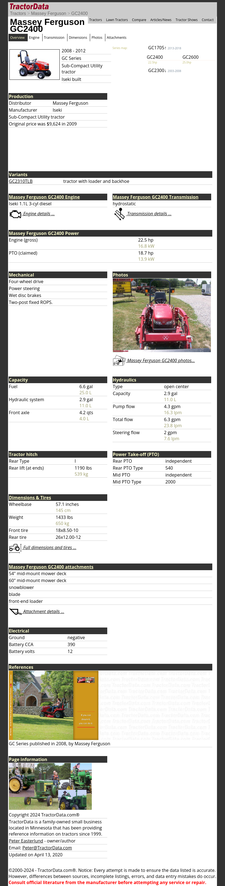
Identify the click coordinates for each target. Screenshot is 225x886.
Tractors (18, 13)
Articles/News (160, 19)
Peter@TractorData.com (47, 848)
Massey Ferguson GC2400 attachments (51, 567)
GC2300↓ (164, 70)
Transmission (54, 37)
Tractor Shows (187, 19)
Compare (139, 19)
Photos (96, 37)
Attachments (116, 37)
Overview (17, 37)
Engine (34, 37)
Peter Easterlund (26, 841)
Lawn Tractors (117, 19)
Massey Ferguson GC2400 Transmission (155, 197)
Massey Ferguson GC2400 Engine (44, 197)
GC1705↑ (164, 48)
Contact (208, 19)
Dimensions (78, 37)
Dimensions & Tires (30, 498)
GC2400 (79, 13)
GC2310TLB (21, 181)
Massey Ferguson (48, 13)
